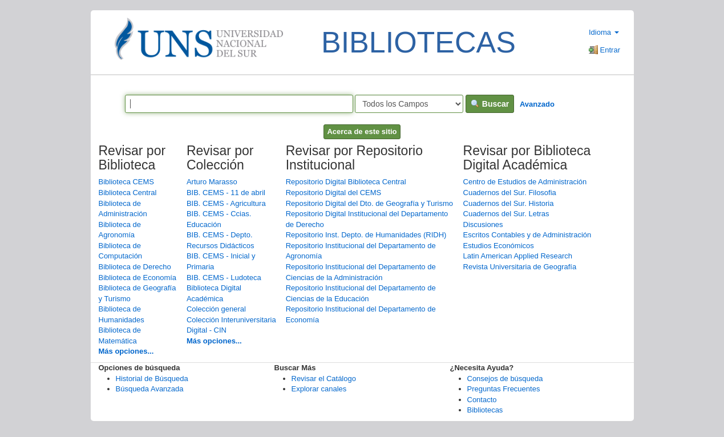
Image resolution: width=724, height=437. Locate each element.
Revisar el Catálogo (324, 378)
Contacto (482, 399)
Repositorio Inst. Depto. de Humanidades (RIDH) (366, 234)
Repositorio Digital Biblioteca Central (346, 181)
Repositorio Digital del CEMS (334, 192)
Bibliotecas (485, 410)
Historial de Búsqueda (152, 378)
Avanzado (537, 104)
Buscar (490, 103)
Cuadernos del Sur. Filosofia (509, 192)
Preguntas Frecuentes (503, 389)
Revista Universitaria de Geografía (520, 266)
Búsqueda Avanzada (150, 389)
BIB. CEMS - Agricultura (226, 203)
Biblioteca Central (128, 192)
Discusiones (483, 224)
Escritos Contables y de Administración (527, 234)
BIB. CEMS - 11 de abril (226, 192)
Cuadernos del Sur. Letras (506, 213)
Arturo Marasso (212, 181)
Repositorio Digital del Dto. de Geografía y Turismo (369, 203)
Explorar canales (319, 389)
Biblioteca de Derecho (135, 266)
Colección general (216, 309)
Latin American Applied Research (518, 256)
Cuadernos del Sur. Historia (508, 203)
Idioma (604, 32)
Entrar (604, 50)
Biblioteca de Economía (138, 277)
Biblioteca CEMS (127, 181)
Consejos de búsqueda (505, 378)
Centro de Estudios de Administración (525, 181)
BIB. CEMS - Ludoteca (224, 277)
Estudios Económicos (498, 245)
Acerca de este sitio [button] (362, 131)
